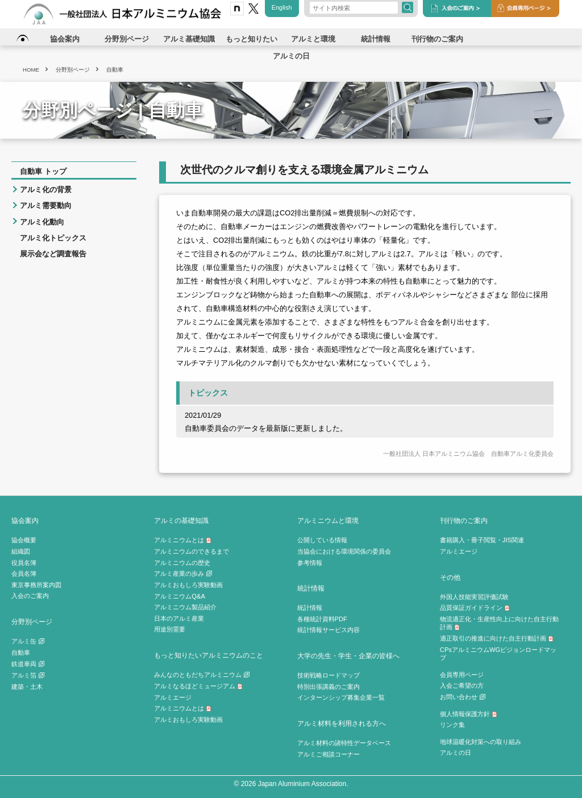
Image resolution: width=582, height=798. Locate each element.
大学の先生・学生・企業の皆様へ (348, 655)
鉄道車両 (27, 663)
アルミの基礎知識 (181, 520)
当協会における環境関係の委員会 (344, 551)
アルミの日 (455, 752)
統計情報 (311, 588)
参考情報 (309, 562)
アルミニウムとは (182, 540)
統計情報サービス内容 (328, 629)
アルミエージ (173, 697)
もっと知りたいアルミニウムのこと (208, 655)
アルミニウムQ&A (179, 596)
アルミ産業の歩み (183, 573)
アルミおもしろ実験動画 (188, 584)
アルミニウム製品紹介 (185, 607)
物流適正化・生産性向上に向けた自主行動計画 (499, 623)
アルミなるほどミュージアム (198, 686)
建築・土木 (27, 686)
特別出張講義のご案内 (328, 686)
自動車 (20, 652)
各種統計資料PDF (322, 619)
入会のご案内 (30, 595)
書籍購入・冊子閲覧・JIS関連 (482, 540)
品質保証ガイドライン (475, 607)
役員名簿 (23, 562)
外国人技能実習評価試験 (474, 596)
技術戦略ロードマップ (328, 675)
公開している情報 (322, 540)
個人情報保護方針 (468, 713)
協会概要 (23, 540)
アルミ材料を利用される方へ (341, 723)
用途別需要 (169, 629)
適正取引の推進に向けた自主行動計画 (497, 638)
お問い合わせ (462, 696)
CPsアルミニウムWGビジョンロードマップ (498, 654)
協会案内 (25, 520)
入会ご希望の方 (462, 685)
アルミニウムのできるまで (191, 551)
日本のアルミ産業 (179, 618)
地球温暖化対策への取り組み (480, 741)
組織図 (20, 551)
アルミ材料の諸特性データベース (344, 742)
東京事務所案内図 (36, 584)
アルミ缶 (27, 641)
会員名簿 (23, 573)
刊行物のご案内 (464, 520)
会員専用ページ (462, 674)
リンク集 (452, 724)
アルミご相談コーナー (328, 754)
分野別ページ (31, 621)
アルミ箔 (27, 675)
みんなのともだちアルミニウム (202, 674)
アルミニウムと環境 (328, 520)
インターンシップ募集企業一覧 (341, 697)
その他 (450, 577)
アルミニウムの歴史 (182, 562)
